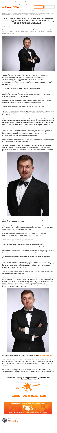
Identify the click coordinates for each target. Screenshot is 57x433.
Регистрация (26, 4)
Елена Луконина (12, 420)
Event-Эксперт (32, 13)
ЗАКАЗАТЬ (38, 7)
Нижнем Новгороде (40, 1)
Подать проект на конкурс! (28, 395)
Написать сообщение (13, 421)
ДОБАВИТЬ (49, 7)
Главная (4, 13)
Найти (4, 10)
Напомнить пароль (34, 4)
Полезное (9, 13)
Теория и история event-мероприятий (20, 13)
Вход (19, 4)
